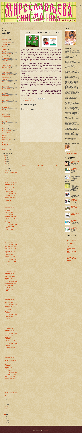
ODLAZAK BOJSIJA (9, 285)
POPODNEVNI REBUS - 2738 (74, 228)
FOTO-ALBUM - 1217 (9, 242)
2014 (5, 422)
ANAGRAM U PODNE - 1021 (10, 246)
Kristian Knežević (5, 142)
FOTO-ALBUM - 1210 (9, 390)
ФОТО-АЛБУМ (5, 51)
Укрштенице (4, 44)
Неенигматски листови (7, 88)
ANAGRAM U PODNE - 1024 (10, 216)
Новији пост (23, 165)
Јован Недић (5, 118)
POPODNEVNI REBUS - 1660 (11, 269)
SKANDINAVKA (8, 345)
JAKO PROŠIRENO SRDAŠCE (75, 162)
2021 (5, 163)
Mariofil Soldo (5, 114)
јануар (6, 408)
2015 (5, 420)
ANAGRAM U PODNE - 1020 (10, 261)
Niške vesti (4, 135)
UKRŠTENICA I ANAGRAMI (10, 326)
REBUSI (68, 255)
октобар (6, 168)
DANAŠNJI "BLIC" (8, 179)
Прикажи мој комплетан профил (71, 153)
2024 (5, 157)
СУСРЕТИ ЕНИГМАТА (7, 100)
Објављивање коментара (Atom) (33, 168)
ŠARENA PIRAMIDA (9, 237)
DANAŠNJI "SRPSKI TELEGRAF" (9, 222)
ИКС (3, 123)
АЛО (3, 63)
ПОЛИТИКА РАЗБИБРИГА (7, 130)
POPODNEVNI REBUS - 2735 (74, 200)
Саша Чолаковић (5, 107)
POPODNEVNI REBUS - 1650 (11, 372)
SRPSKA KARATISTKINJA (10, 347)
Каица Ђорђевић (5, 95)
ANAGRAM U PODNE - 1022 (10, 236)
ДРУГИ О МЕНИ (5, 140)
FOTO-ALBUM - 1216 (9, 254)
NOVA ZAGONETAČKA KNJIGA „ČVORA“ (9, 264)
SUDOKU (6, 362)
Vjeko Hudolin (5, 125)
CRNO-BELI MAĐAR (9, 335)
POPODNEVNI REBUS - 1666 (11, 204)
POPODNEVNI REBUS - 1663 (11, 234)
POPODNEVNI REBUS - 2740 (74, 169)
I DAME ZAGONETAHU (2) (10, 276)
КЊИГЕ (30, 100)
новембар (7, 166)
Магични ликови (5, 56)
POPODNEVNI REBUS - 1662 (11, 244)
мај (5, 400)
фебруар (7, 406)
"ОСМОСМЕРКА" (5, 60)
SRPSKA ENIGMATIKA (71, 263)
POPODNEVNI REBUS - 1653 (11, 343)
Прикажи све (78, 264)
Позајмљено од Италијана (7, 74)
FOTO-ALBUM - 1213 (9, 302)
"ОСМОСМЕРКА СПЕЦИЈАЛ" (8, 65)
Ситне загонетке (5, 69)
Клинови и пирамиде (6, 105)
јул (5, 397)
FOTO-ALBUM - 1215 (9, 268)
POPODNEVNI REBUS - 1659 (11, 281)
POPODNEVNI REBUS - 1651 (11, 360)
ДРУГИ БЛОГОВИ (6, 84)
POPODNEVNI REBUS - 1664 (11, 224)
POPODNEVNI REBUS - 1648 (11, 392)
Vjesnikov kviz (5, 104)
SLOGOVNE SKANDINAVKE (10, 328)
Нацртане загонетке (6, 53)
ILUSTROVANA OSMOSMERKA (8, 338)
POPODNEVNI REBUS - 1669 (11, 172)
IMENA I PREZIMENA (71, 243)
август (6, 395)
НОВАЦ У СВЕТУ (6, 149)
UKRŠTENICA (7, 266)
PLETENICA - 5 (74, 183)
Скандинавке (5, 39)
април (6, 402)
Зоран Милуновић (6, 72)
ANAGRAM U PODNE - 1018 (10, 283)
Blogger (47, 430)
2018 (5, 414)
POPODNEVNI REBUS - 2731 (74, 221)
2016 (5, 418)
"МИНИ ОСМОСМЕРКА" (7, 83)
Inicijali (68, 246)
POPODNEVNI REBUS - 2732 (74, 207)
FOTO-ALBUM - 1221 (9, 180)
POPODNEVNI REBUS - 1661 (11, 259)
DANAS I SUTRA (5, 81)
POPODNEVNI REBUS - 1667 (11, 193)
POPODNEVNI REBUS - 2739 (74, 193)
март (6, 404)
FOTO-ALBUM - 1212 (9, 316)
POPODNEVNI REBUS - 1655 (11, 323)
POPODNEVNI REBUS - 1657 (11, 304)
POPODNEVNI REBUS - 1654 (11, 333)
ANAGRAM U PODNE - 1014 (10, 383)
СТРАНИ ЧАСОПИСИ (6, 62)
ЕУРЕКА (4, 76)
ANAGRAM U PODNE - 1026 (10, 195)
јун (5, 399)
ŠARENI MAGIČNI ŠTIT (9, 187)
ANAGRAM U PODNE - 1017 (10, 295)
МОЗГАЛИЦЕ (5, 112)
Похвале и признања (6, 132)
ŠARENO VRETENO (9, 229)
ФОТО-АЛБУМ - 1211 (9, 370)
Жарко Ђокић (5, 79)
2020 (5, 411)
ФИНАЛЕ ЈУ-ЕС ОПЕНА (10, 376)
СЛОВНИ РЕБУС (5, 98)
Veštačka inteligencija (6, 147)
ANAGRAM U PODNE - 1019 (10, 271)
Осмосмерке (5, 48)
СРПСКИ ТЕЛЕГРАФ (6, 42)
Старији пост (58, 165)
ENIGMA (4, 70)
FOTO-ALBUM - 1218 (9, 212)
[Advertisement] (41, 153)
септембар (7, 170)
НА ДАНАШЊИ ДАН (6, 86)
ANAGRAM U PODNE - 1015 (10, 374)
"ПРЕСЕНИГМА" (5, 77)
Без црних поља (5, 91)
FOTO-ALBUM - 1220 (9, 191)
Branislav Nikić (5, 97)
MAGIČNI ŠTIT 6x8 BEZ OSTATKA (9, 385)
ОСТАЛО (4, 93)
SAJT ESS (69, 260)
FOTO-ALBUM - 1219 (9, 202)
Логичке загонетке (6, 116)
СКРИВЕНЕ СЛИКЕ (6, 133)
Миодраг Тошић (5, 111)
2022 (5, 161)
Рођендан (4, 137)
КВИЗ (3, 109)
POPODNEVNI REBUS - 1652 (11, 352)
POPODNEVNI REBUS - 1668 (11, 182)
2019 (5, 412)
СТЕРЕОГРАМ (5, 144)
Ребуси (3, 41)
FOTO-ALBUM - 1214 (9, 292)
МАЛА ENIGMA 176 (75, 175)
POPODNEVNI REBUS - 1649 (11, 381)
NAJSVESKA (5, 128)
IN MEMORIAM (8, 287)
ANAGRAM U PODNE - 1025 (10, 205)
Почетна (40, 165)
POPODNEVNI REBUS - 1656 (11, 314)
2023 (5, 159)
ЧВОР (34, 100)
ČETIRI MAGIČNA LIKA (9, 297)
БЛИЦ (3, 55)
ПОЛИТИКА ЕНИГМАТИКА (7, 139)
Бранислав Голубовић (6, 119)
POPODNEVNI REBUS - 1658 (11, 294)
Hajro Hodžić (5, 121)
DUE (67, 238)
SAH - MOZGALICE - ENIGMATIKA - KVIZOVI (71, 258)
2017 (5, 416)
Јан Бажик (4, 126)
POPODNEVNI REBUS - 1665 (11, 214)
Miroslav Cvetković (70, 151)
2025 (5, 155)
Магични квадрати (6, 67)
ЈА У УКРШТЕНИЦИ (6, 146)
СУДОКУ (4, 49)
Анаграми (27, 100)
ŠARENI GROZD (8, 177)
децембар (7, 164)
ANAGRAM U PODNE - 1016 (10, 354)
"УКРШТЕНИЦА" (5, 58)
